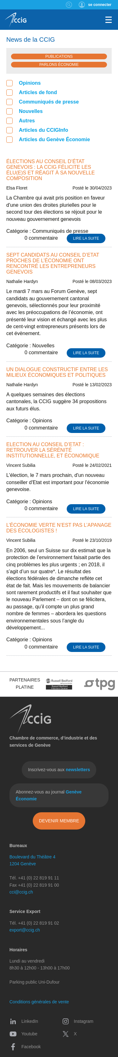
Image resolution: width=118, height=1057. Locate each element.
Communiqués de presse (42, 102)
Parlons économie (59, 64)
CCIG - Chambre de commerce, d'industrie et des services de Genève (15, 20)
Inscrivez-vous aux (59, 769)
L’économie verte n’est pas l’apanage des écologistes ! (58, 527)
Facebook (25, 1046)
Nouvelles (24, 111)
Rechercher (69, 4)
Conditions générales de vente (39, 1001)
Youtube (23, 1033)
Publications (59, 56)
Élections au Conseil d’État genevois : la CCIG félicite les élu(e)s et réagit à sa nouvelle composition (50, 170)
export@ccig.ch (24, 929)
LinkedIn (23, 1021)
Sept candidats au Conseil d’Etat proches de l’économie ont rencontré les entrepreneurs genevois (52, 263)
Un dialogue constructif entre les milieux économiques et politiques (57, 372)
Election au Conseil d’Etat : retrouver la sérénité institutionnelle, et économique (52, 450)
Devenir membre (59, 820)
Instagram (77, 1021)
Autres (20, 121)
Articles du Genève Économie (48, 139)
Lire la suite (86, 238)
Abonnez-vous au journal (48, 795)
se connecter (99, 5)
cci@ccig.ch (21, 891)
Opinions (23, 83)
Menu (108, 20)
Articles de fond (31, 92)
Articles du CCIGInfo (37, 130)
